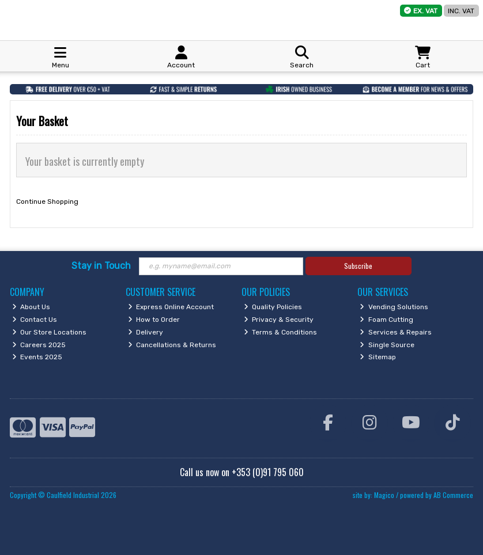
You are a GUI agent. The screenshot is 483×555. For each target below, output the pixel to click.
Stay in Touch (101, 265)
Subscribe (358, 266)
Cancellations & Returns (172, 345)
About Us (31, 307)
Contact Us (35, 319)
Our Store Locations (49, 332)
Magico (384, 495)
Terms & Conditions (281, 332)
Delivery (146, 332)
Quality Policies (273, 307)
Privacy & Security (279, 319)
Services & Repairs (396, 332)
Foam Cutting (386, 319)
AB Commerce (453, 495)
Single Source (387, 345)
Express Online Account (171, 307)
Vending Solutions (394, 307)
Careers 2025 (39, 345)
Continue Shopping (47, 201)
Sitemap (378, 357)
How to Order (154, 319)
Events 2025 (37, 357)
